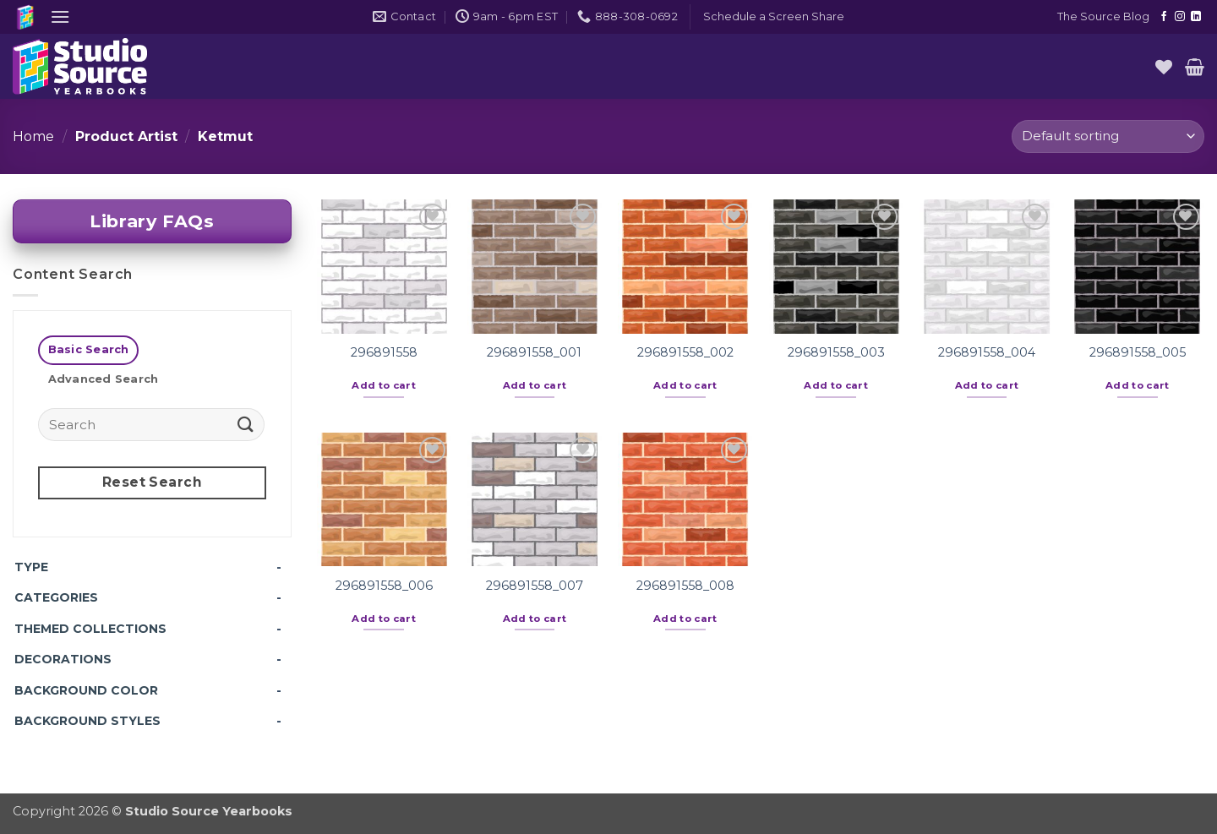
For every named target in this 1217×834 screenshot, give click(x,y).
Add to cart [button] (384, 385)
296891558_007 (534, 585)
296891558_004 (986, 352)
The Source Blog (1103, 16)
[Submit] (246, 423)
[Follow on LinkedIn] (1196, 17)
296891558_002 (685, 352)
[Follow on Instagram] (1180, 17)
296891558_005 (1137, 352)
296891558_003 (836, 352)
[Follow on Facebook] (1164, 17)
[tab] (88, 350)
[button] (60, 16)
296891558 (384, 352)
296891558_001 (534, 352)
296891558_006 (384, 585)
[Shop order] (1108, 136)
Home (33, 136)
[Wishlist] (1163, 66)
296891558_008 (685, 585)
